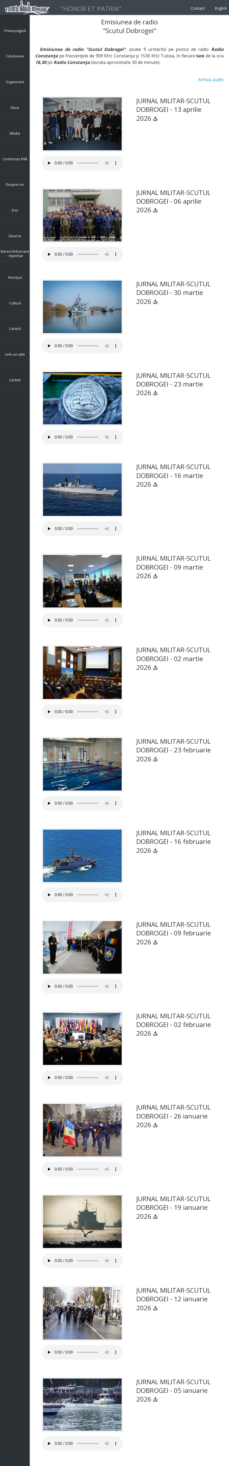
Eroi (15, 210)
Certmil (15, 380)
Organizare (15, 81)
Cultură (15, 303)
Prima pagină (15, 30)
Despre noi (15, 184)
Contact (198, 8)
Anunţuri (15, 277)
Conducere (15, 56)
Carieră (15, 328)
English (221, 8)
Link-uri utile (15, 354)
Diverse (15, 235)
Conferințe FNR (14, 159)
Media (15, 133)
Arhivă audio (211, 80)
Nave (15, 107)
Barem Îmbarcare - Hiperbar (15, 253)
